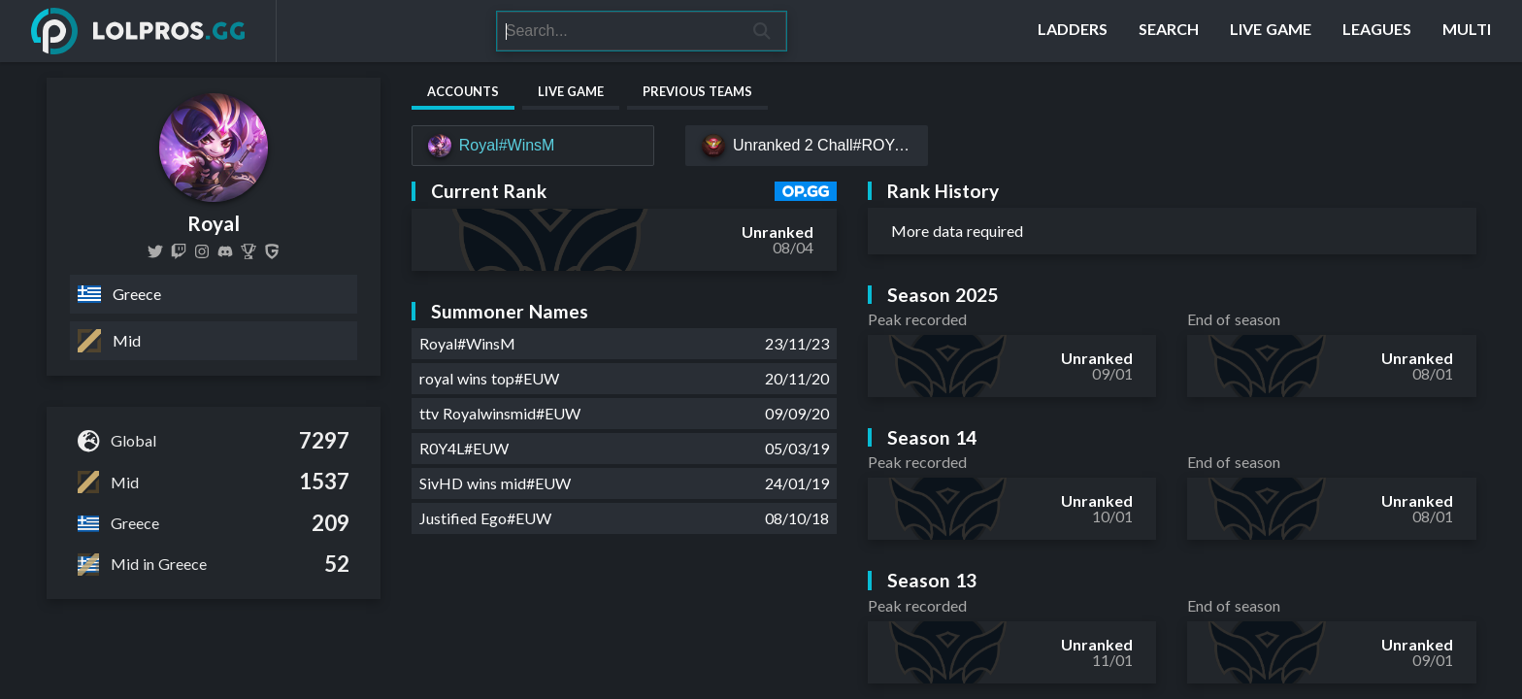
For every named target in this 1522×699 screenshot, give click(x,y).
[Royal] (271, 251)
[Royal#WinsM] (533, 145)
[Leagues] (1377, 31)
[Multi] (1466, 31)
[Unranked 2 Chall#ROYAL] (806, 145)
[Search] (617, 31)
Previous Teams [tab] (697, 91)
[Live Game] (1270, 31)
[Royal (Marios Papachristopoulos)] (248, 251)
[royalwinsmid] (155, 251)
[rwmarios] (202, 251)
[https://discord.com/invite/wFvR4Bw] (225, 251)
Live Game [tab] (571, 91)
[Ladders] (1072, 31)
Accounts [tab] (463, 91)
